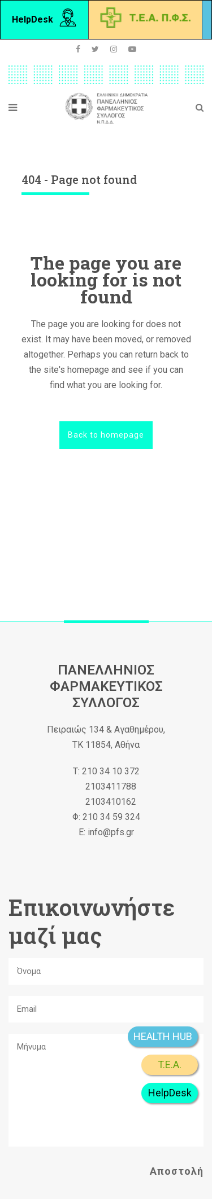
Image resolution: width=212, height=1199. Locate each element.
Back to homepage (106, 434)
